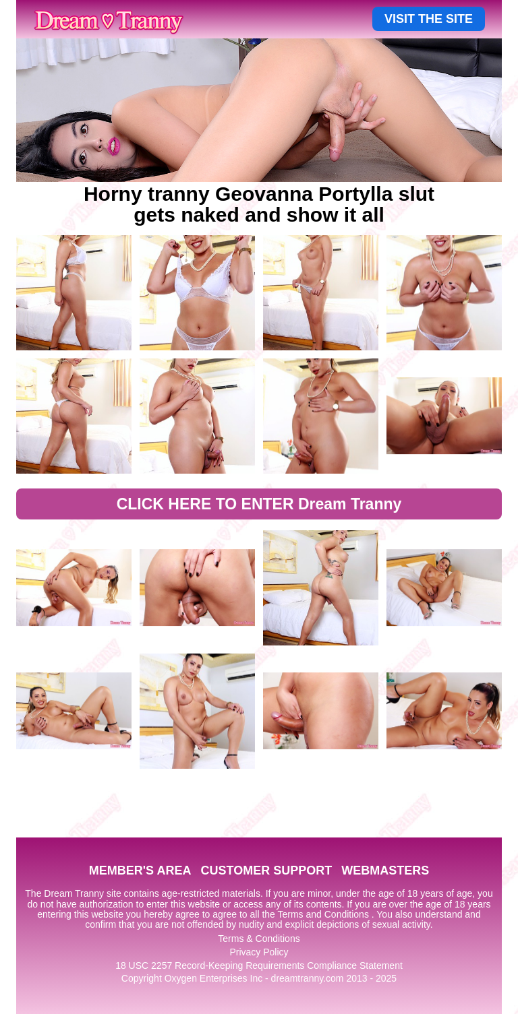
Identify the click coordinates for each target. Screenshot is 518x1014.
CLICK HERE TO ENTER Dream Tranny (259, 504)
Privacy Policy (258, 952)
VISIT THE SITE (428, 19)
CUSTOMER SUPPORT (266, 870)
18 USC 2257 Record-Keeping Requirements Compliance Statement (259, 965)
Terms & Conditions (258, 938)
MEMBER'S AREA (140, 870)
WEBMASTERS (385, 870)
